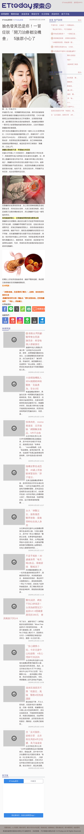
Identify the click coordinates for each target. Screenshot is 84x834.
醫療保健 (15, 14)
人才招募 (15, 827)
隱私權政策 (59, 827)
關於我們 (22, 827)
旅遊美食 (25, 14)
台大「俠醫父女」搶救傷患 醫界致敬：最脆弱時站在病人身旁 (34, 517)
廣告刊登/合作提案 (33, 827)
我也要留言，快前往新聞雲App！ (24, 815)
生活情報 (45, 14)
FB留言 (33, 781)
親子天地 (65, 14)
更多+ (80, 20)
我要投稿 (7, 827)
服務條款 (51, 827)
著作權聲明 (68, 827)
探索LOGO (26, 6)
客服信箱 (44, 827)
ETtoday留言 (13, 781)
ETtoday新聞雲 (67, 2)
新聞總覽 (5, 14)
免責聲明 (77, 827)
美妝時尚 (55, 14)
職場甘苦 (35, 14)
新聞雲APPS (78, 2)
